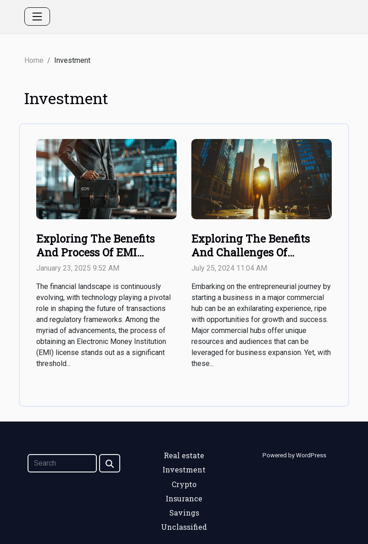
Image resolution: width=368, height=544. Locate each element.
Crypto (184, 484)
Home (34, 60)
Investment (184, 469)
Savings (184, 512)
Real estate (184, 455)
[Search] (62, 463)
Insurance (184, 498)
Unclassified (184, 527)
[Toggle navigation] (37, 16)
